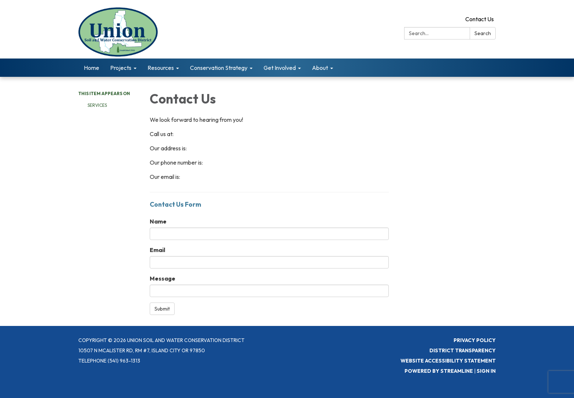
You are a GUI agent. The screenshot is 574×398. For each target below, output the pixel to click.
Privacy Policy (475, 340)
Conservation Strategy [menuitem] (218, 67)
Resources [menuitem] (161, 67)
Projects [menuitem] (120, 67)
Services (97, 105)
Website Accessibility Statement (448, 360)
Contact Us (479, 19)
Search (482, 33)
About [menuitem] (320, 67)
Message (162, 278)
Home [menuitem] (91, 67)
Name (158, 221)
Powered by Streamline (439, 371)
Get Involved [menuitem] (280, 67)
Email (157, 250)
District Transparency (462, 350)
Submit (162, 308)
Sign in (486, 371)
